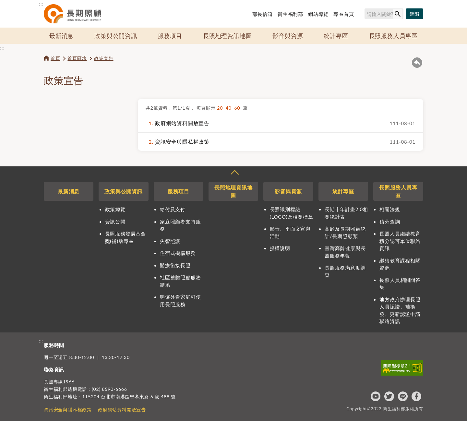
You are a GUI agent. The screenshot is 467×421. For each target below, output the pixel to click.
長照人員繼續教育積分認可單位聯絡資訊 (399, 241)
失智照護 (170, 241)
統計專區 (336, 35)
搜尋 (361, 15)
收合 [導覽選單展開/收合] (234, 173)
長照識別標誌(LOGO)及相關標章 (291, 213)
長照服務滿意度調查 (345, 271)
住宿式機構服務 (178, 253)
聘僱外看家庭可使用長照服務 (180, 300)
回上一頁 (417, 62)
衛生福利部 (290, 14)
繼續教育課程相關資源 (399, 264)
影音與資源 (287, 35)
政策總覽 (115, 209)
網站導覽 (318, 14)
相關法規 (389, 209)
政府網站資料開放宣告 (178, 123)
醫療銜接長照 (175, 265)
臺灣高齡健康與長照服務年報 (345, 252)
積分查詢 (389, 221)
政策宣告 (103, 58)
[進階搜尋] (414, 13)
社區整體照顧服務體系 (180, 281)
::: (41, 4)
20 (221, 108)
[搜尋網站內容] (384, 13)
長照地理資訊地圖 (227, 35)
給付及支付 (173, 209)
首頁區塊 (77, 58)
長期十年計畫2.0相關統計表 (346, 213)
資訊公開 (115, 221)
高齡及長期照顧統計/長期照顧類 (345, 232)
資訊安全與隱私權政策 (178, 142)
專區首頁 (343, 14)
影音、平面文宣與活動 (290, 232)
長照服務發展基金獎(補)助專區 (125, 237)
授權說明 (280, 248)
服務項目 (170, 35)
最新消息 (61, 35)
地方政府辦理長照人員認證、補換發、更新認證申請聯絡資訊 (399, 310)
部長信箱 (262, 14)
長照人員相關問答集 (399, 283)
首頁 (55, 58)
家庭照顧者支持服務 (180, 225)
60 (238, 108)
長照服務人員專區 (393, 35)
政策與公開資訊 (115, 35)
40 (230, 108)
